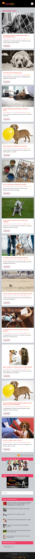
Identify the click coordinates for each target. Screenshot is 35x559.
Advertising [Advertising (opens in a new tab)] (8, 556)
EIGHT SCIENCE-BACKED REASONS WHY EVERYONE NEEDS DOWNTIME (18, 531)
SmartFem (20, 39)
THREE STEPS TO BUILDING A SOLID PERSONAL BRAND (18, 525)
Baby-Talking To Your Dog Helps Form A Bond (17, 367)
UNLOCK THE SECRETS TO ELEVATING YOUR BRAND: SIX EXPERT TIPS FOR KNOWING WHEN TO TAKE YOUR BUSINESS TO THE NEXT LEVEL (19, 504)
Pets (17, 39)
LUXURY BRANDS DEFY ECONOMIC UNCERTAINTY (18, 508)
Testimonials (21, 556)
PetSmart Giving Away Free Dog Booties (15, 258)
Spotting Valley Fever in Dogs (12, 73)
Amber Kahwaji (7, 39)
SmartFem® (14, 554)
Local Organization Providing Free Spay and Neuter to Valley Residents (17, 403)
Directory (27, 556)
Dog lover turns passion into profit (15, 184)
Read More (6, 46)
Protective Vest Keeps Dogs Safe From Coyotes (17, 293)
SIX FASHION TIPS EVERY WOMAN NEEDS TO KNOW (19, 519)
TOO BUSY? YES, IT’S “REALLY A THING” (16, 514)
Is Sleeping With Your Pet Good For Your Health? (16, 330)
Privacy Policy (15, 556)
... (26, 455)
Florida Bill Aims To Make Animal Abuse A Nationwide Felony (16, 36)
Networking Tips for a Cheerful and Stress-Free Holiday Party (18, 536)
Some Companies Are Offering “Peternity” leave (16, 109)
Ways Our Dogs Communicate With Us (15, 146)
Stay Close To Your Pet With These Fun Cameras (15, 221)
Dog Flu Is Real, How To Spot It (13, 440)
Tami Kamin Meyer (7, 186)
